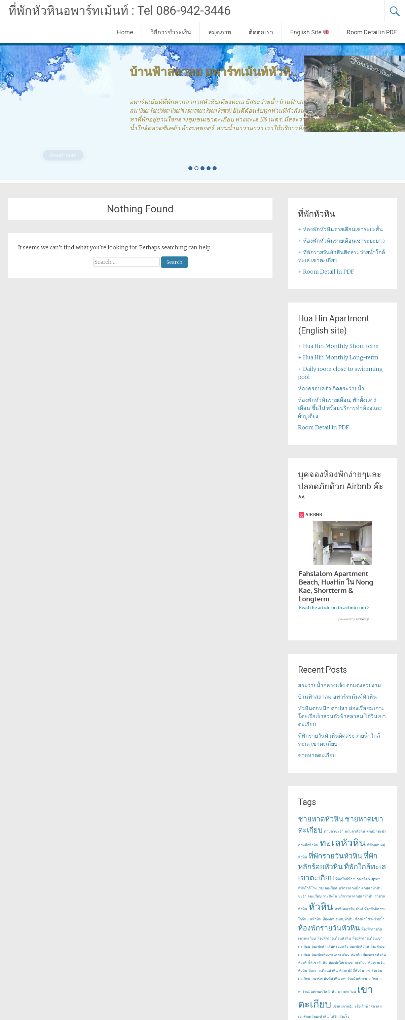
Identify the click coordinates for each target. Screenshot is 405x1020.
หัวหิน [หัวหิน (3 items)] (320, 914)
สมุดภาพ (219, 32)
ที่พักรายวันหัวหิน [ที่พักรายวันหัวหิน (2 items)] (335, 863)
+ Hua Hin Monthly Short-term (338, 346)
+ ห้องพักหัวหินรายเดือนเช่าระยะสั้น (340, 229)
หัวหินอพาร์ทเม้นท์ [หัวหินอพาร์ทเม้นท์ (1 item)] (349, 916)
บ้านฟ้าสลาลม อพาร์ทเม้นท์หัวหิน (337, 703)
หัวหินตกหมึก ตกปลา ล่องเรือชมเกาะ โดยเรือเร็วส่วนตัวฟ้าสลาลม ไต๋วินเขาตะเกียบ (342, 723)
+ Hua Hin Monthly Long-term (338, 357)
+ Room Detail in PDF (326, 271)
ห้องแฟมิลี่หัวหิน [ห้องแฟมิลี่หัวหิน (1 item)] (351, 978)
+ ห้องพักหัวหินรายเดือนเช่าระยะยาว (341, 240)
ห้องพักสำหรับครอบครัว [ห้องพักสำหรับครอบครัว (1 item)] (329, 953)
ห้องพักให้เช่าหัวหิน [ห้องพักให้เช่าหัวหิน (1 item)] (312, 970)
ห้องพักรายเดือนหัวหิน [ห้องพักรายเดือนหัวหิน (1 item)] (334, 945)
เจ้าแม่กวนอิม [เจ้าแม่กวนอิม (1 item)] (343, 1013)
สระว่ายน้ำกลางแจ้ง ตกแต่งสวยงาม (339, 692)
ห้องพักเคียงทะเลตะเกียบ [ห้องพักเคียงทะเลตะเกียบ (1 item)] (330, 961)
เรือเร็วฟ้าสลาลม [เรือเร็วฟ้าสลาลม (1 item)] (368, 1013)
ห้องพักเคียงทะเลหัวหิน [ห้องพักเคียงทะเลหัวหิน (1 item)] (368, 961)
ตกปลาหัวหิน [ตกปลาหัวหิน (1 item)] (355, 838)
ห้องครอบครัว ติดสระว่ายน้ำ (331, 388)
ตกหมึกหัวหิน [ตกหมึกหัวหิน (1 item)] (308, 852)
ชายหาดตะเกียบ (317, 762)
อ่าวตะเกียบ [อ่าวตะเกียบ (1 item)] (347, 998)
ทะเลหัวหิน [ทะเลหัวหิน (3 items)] (343, 850)
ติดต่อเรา (261, 32)
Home (125, 32)
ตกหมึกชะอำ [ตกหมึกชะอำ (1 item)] (376, 838)
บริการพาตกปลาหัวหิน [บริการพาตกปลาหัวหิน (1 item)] (355, 903)
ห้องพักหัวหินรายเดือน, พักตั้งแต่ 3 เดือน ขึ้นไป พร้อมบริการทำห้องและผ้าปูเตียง (340, 407)
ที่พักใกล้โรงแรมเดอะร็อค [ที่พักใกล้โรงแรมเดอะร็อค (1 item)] (317, 895)
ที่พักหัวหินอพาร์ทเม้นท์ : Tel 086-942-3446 (119, 11)
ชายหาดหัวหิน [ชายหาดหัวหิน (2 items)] (320, 826)
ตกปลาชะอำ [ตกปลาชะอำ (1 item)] (333, 838)
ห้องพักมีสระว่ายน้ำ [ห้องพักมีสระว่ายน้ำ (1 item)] (369, 926)
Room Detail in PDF (372, 32)
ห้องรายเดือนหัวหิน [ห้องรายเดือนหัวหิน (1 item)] (323, 978)
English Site (309, 32)
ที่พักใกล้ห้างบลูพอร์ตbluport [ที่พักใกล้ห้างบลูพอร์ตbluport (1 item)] (357, 886)
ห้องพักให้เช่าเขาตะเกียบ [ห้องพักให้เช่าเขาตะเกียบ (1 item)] (348, 970)
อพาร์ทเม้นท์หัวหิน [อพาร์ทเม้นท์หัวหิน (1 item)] (325, 986)
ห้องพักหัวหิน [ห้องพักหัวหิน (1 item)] (359, 953)
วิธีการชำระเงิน (170, 32)
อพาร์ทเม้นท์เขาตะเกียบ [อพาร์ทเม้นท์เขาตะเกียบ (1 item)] (359, 986)
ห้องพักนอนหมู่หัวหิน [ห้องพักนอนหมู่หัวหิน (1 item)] (338, 926)
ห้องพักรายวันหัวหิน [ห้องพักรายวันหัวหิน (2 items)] (329, 935)
